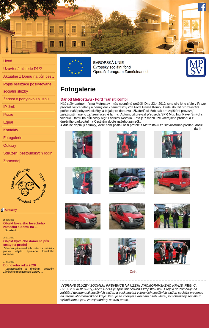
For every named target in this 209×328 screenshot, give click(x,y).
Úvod (7, 61)
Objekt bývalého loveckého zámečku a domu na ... (24, 225)
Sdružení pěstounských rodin (27, 153)
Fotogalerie (12, 137)
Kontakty (10, 130)
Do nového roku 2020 (19, 265)
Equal (8, 122)
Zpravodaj (11, 161)
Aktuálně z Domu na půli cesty (28, 76)
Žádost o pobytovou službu (26, 99)
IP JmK (9, 106)
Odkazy (9, 145)
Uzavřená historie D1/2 (22, 68)
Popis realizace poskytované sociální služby (27, 87)
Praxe (8, 114)
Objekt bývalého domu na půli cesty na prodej (26, 242)
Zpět (133, 271)
